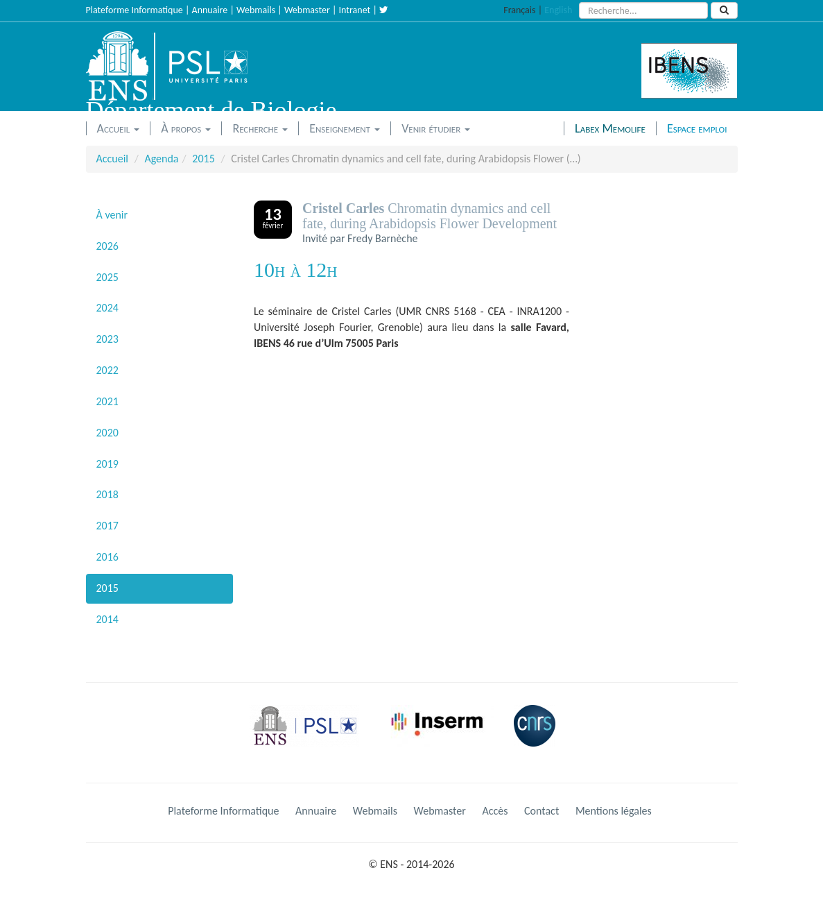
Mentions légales (613, 810)
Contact (541, 810)
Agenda (161, 158)
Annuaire (210, 10)
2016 (107, 556)
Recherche (260, 128)
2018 (107, 494)
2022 (107, 370)
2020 (107, 432)
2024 (107, 307)
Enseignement (344, 128)
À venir (112, 214)
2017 (107, 525)
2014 (107, 619)
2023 (107, 339)
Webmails (255, 10)
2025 (107, 277)
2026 (107, 246)
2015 (203, 158)
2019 (107, 463)
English (558, 10)
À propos (186, 128)
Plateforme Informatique (134, 10)
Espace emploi (697, 128)
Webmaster (307, 10)
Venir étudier (435, 128)
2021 (107, 401)
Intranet (355, 10)
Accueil (118, 128)
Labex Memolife (610, 128)
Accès (495, 810)
